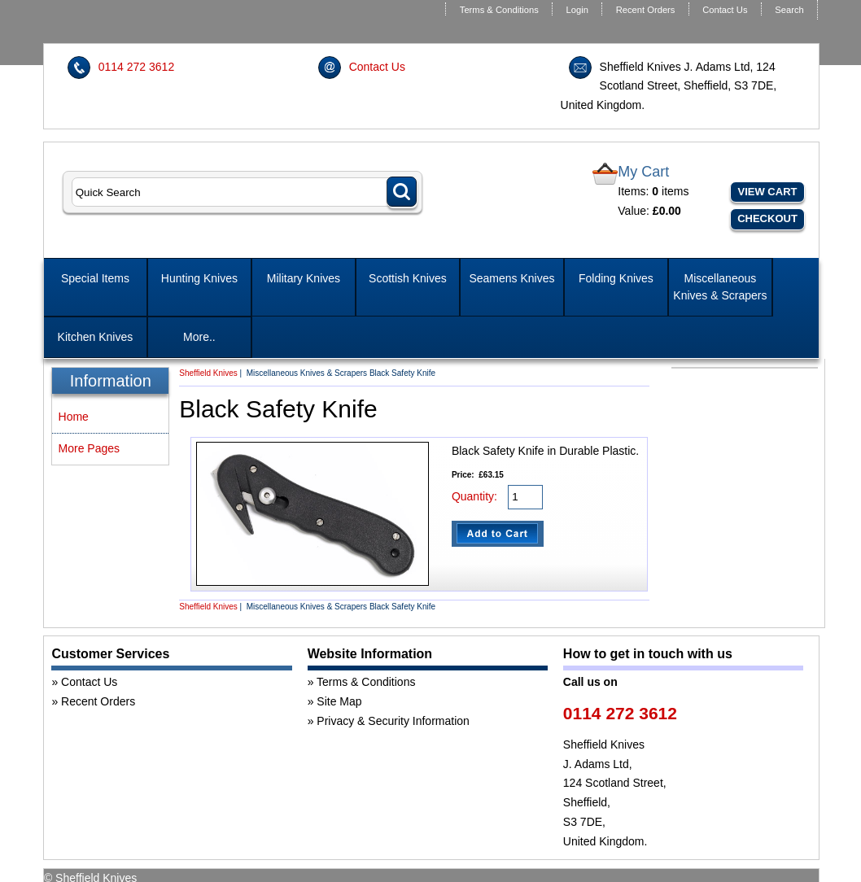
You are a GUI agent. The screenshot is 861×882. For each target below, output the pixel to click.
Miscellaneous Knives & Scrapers (720, 287)
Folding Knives (616, 278)
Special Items (95, 278)
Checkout (767, 218)
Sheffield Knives (208, 373)
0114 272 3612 (136, 66)
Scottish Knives (408, 278)
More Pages (89, 448)
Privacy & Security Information (393, 720)
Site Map (339, 701)
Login (577, 10)
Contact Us (724, 10)
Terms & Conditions (499, 10)
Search (789, 10)
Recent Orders (645, 10)
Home (74, 416)
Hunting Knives (199, 278)
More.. (199, 336)
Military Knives (303, 278)
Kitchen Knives (95, 336)
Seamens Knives (511, 278)
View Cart (768, 192)
